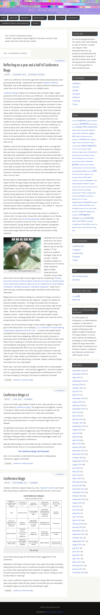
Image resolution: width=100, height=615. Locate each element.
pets (79, 187)
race (78, 199)
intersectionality (80, 171)
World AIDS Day (86, 227)
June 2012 (76, 510)
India (86, 165)
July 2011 (76, 548)
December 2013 (78, 450)
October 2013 (77, 457)
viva (96, 224)
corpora (92, 142)
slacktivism (82, 208)
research (87, 202)
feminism (89, 161)
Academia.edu (78, 246)
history (81, 164)
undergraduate (76, 224)
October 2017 (77, 388)
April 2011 (76, 558)
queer (74, 199)
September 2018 (79, 381)
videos (92, 224)
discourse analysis (83, 155)
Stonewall (75, 211)
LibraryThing (77, 253)
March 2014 (77, 443)
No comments (60, 61)
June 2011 (76, 551)
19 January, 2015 (19, 74)
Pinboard (76, 257)
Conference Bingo (11, 93)
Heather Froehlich (51, 83)
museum (81, 180)
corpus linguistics (88, 145)
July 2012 (76, 506)
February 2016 (78, 405)
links (91, 174)
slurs (86, 208)
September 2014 (79, 426)
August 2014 (77, 430)
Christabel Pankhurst (86, 136)
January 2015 (77, 419)
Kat (8, 74)
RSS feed (76, 280)
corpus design (76, 146)
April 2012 (76, 517)
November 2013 (78, 454)
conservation (85, 142)
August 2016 (77, 402)
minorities (75, 180)
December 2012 (78, 489)
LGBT (94, 170)
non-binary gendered (30, 219)
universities (86, 224)
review (92, 205)
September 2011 (79, 541)
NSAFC (95, 180)
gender (75, 164)
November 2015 (78, 409)
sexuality (75, 208)
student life (82, 212)
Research (76, 97)
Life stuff (76, 94)
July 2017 (76, 391)
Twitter (75, 260)
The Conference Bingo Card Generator (33, 451)
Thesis (75, 104)
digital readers (83, 152)
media (80, 177)
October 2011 (77, 538)
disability (74, 155)
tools (78, 221)
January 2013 (77, 485)
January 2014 (77, 447)
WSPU (73, 230)
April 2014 (76, 440)
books (78, 136)
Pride (83, 193)
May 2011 (76, 555)
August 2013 (77, 464)
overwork (74, 187)
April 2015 (76, 416)
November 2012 (78, 492)
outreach (92, 184)
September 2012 (79, 499)
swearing (82, 218)
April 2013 (76, 475)
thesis (74, 221)
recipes (85, 199)
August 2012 (77, 503)
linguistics (87, 174)
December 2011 (78, 531)
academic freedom (91, 121)
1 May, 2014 (17, 399)
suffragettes (84, 214)
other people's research (80, 183)
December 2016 (78, 398)
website (79, 227)
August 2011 (77, 544)
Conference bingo (14, 478)
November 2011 (78, 534)
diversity (92, 155)
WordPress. (59, 612)
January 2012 (77, 527)
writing (94, 227)
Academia (32, 74)
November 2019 (78, 374)
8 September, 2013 (20, 483)
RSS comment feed (80, 276)
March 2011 (77, 562)
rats (81, 199)
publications (90, 196)
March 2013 (77, 478)
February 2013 (78, 482)
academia (81, 120)
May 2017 (76, 395)
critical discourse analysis (79, 149)
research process (84, 205)
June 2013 (76, 468)
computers (75, 139)
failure (79, 161)
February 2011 (78, 565)
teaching (90, 217)
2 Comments (60, 474)
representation (77, 202)
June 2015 (76, 412)
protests (82, 196)
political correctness (87, 187)
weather (74, 227)
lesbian (89, 171)
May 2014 (76, 437)
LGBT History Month (78, 174)
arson (73, 127)
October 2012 (77, 496)
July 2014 (76, 433)
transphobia (89, 221)
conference (17, 380)
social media (92, 208)
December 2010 (78, 572)
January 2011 (77, 569)
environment (90, 158)
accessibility (75, 124)
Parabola (49, 612)
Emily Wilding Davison (79, 158)
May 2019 (76, 377)
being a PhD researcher (86, 127)
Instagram (76, 249)
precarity (75, 190)
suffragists (75, 218)
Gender (75, 90)
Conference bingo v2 (16, 395)
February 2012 (78, 524)
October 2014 (77, 423)
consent (78, 142)
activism (84, 123)
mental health (86, 177)
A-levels (74, 121)
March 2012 (77, 520)
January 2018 (77, 384)
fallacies (83, 161)
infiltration (91, 165)
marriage (74, 177)
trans (83, 221)
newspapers (88, 180)
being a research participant (80, 130)
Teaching (76, 101)
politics (95, 187)
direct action (92, 152)
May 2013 (76, 471)
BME (73, 136)
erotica (74, 161)
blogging (91, 133)
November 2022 (78, 370)
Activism (40, 74)
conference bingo (27, 380)
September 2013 (79, 461)
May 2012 (76, 513)
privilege (88, 193)
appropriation (93, 124)
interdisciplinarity (77, 168)
